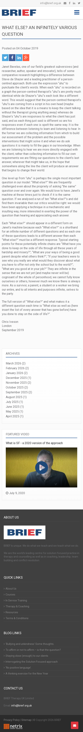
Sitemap (26, 719)
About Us (11, 588)
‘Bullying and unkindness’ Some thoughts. (30, 643)
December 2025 (16, 378)
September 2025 (17, 392)
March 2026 (13, 363)
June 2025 (13, 406)
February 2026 (15, 368)
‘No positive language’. (18, 667)
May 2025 (12, 411)
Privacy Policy (12, 719)
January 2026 (14, 373)
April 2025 (12, 416)
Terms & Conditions (17, 618)
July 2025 (12, 402)
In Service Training (16, 600)
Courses (10, 594)
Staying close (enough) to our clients (27, 655)
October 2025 (15, 387)
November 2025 (16, 382)
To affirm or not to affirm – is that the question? (33, 649)
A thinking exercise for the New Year (27, 673)
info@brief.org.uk (50, 3)
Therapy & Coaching (17, 606)
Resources (12, 612)
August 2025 (14, 397)
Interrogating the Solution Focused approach (32, 661)
